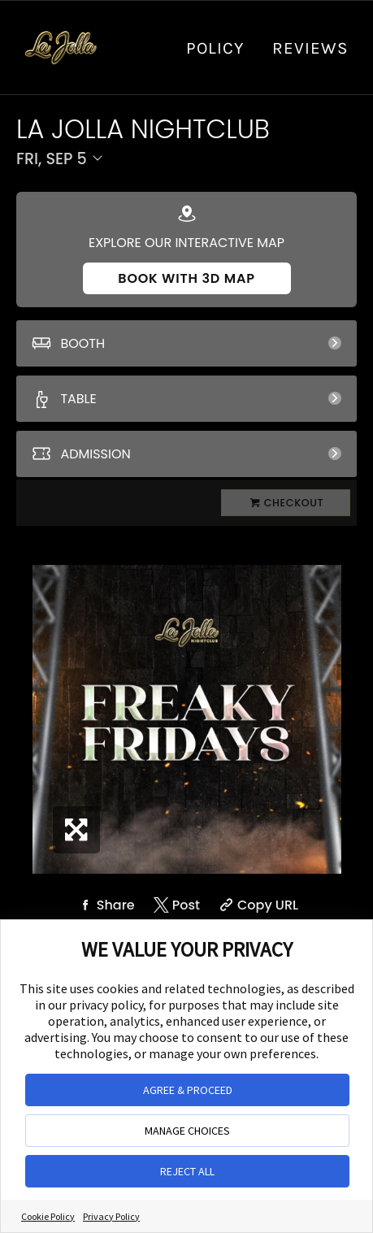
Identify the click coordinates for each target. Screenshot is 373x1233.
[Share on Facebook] (105, 905)
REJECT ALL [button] (187, 1171)
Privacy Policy (111, 1216)
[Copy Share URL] (256, 905)
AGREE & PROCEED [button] (187, 1090)
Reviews (310, 48)
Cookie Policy (48, 1216)
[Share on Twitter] (175, 905)
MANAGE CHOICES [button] (187, 1130)
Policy (215, 48)
